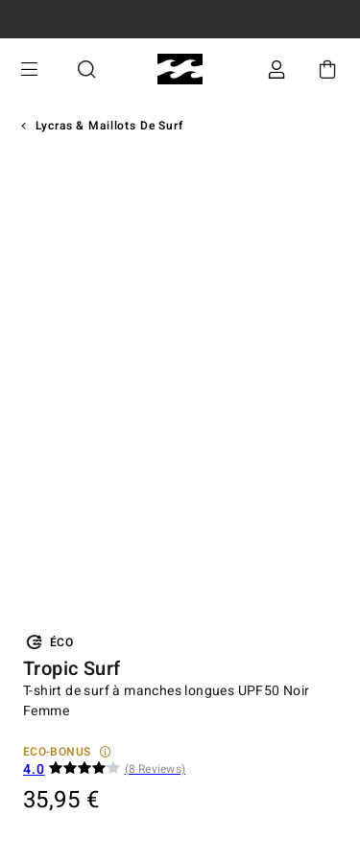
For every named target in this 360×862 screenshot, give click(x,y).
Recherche (86, 69)
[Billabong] (180, 69)
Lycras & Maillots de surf (109, 125)
